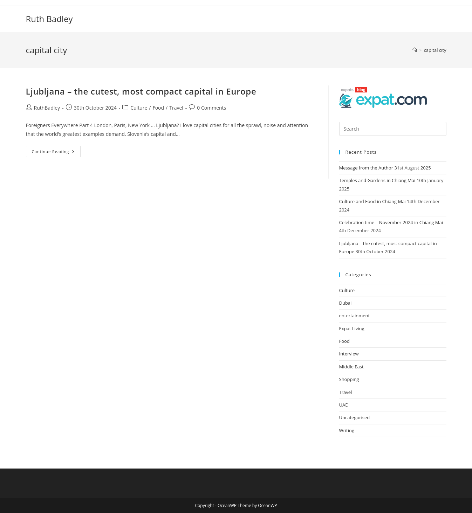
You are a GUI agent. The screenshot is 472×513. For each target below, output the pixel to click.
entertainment (354, 315)
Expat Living (351, 328)
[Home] (414, 50)
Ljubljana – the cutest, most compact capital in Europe (141, 91)
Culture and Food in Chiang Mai (372, 201)
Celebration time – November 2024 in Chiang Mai (391, 222)
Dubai (345, 303)
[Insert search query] (392, 129)
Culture (138, 107)
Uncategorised (354, 417)
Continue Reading (56, 150)
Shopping (349, 379)
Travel (176, 107)
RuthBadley (47, 107)
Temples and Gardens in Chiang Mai (377, 180)
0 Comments (211, 107)
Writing (347, 430)
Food (158, 107)
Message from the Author (366, 168)
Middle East (351, 366)
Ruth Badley (49, 19)
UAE (343, 405)
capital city (435, 50)
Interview (349, 354)
